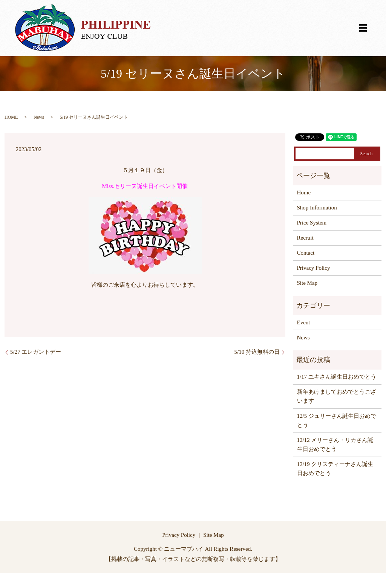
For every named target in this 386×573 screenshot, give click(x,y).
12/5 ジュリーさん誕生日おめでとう (336, 420)
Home (304, 192)
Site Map (307, 283)
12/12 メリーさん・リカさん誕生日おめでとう (335, 444)
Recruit (305, 238)
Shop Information (317, 208)
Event (303, 322)
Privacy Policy (313, 268)
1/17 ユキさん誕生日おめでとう (336, 377)
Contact (306, 253)
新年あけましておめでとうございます (336, 396)
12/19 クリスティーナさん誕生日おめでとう (335, 468)
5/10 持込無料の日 (257, 352)
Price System (312, 223)
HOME (11, 117)
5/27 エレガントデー (35, 352)
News (39, 117)
